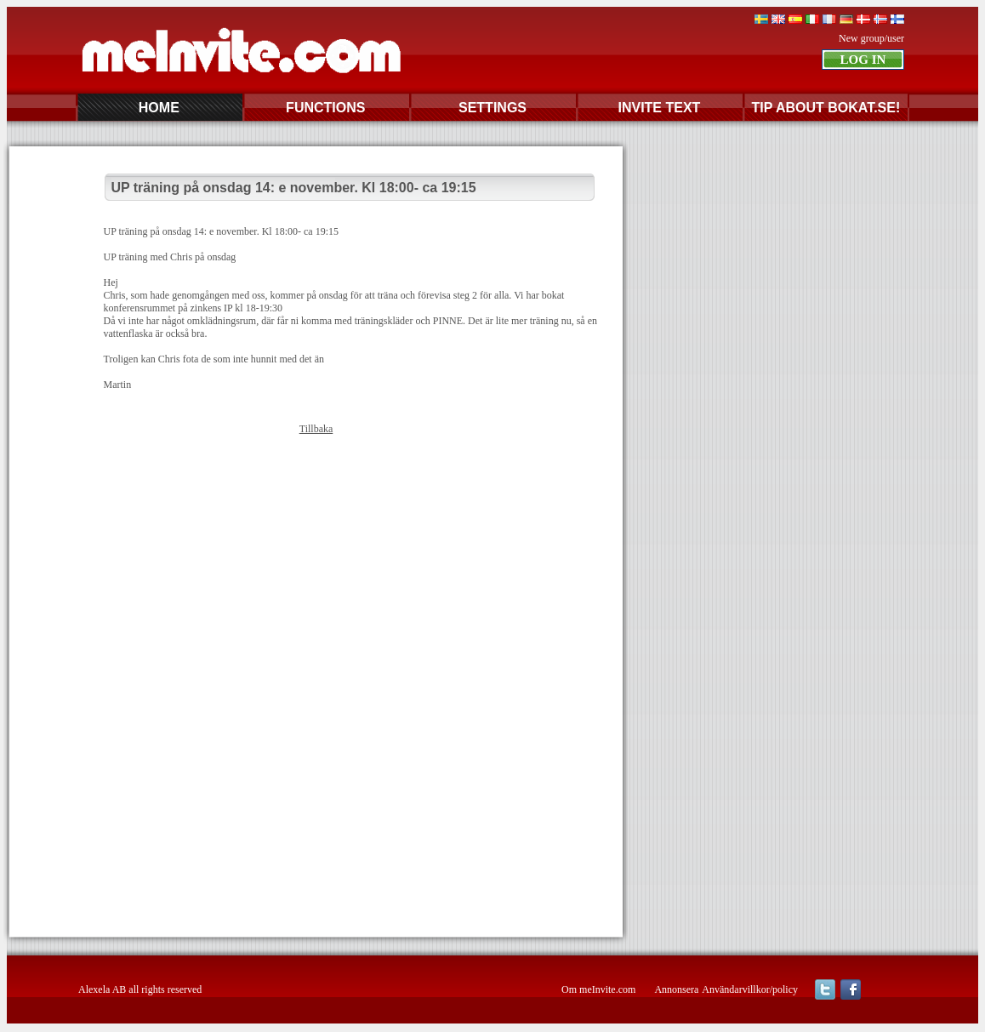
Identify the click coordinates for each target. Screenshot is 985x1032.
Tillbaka (316, 429)
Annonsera (676, 989)
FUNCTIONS (325, 107)
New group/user (871, 38)
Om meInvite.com (598, 989)
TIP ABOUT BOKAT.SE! (825, 107)
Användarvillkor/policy (750, 989)
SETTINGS (492, 107)
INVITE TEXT (659, 107)
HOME (159, 107)
